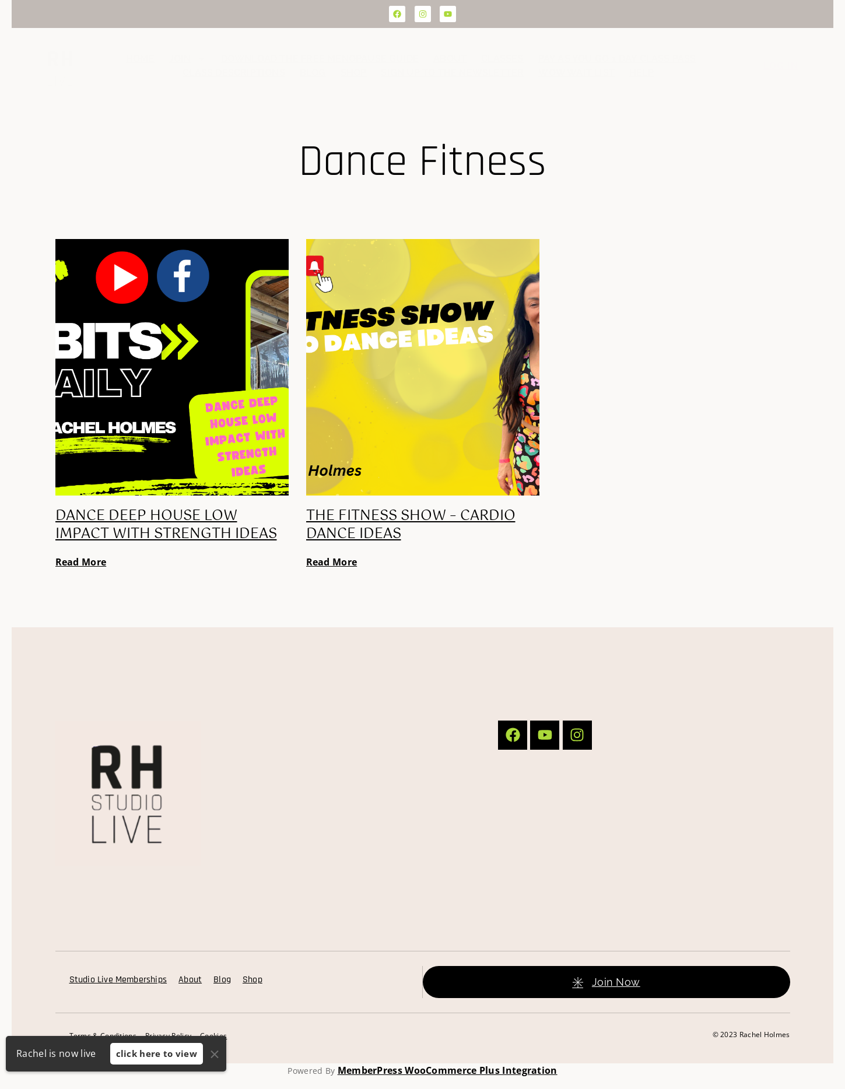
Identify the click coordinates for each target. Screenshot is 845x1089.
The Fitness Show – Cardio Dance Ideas (411, 525)
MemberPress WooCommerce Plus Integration (448, 1070)
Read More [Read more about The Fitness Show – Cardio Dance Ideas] (331, 562)
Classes (502, 58)
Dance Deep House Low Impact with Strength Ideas (166, 525)
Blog (313, 72)
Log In (780, 65)
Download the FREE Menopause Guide (320, 58)
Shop (354, 72)
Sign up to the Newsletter (452, 72)
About (450, 58)
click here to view (156, 1053)
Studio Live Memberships (118, 980)
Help (641, 72)
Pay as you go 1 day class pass (617, 58)
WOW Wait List (576, 72)
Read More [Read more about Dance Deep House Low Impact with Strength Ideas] (81, 562)
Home (140, 58)
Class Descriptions (234, 72)
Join (187, 59)
